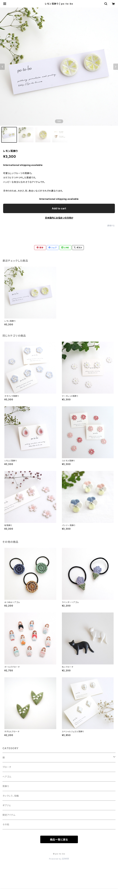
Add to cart (59, 208)
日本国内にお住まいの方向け (59, 217)
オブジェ (7, 805)
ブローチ (7, 767)
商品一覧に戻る (59, 839)
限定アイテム (9, 815)
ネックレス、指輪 (11, 795)
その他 (6, 824)
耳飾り (6, 786)
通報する (111, 225)
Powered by (59, 859)
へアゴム (7, 776)
